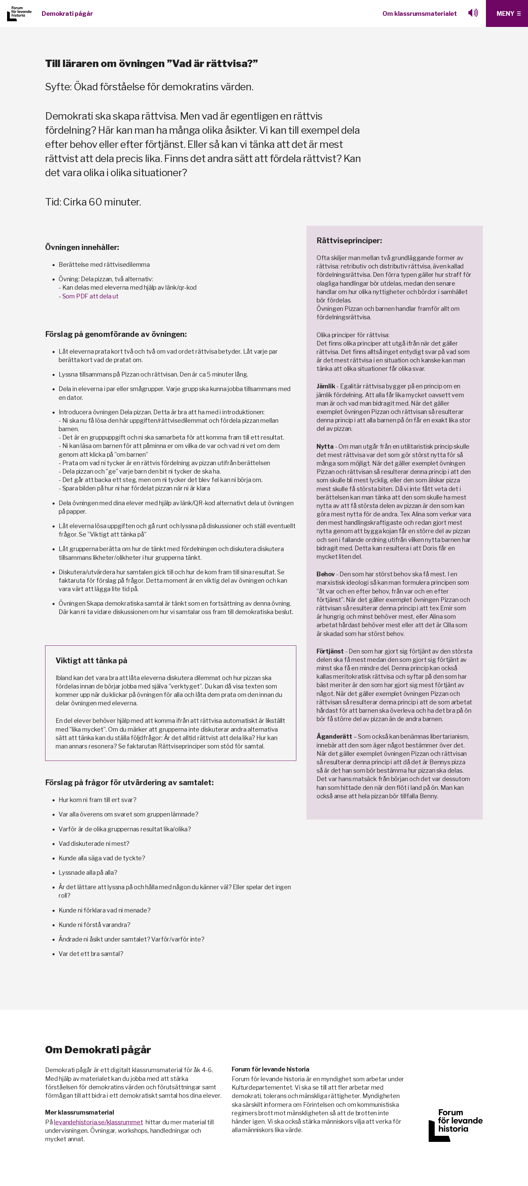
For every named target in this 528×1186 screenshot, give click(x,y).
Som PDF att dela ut (90, 296)
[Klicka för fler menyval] (507, 13)
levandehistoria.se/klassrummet (98, 1122)
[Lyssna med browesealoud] (473, 13)
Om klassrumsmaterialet (420, 13)
